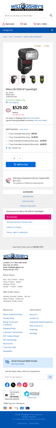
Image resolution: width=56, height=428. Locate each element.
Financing (34, 329)
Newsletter (7, 351)
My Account (8, 343)
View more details (33, 118)
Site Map (33, 333)
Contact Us (34, 318)
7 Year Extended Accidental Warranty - (27, 144)
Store (10, 37)
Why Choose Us (36, 326)
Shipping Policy (9, 328)
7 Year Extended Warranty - (23, 137)
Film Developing (9, 340)
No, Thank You (14, 148)
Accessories (18, 37)
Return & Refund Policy (12, 314)
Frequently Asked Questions (41, 322)
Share (37, 46)
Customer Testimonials (12, 332)
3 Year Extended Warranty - (22, 133)
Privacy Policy (8, 318)
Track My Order (9, 347)
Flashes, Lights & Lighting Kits (33, 37)
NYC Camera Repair (11, 336)
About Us (33, 314)
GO (50, 377)
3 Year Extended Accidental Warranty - (27, 141)
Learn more (23, 129)
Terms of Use (22, 423)
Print (46, 46)
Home (5, 37)
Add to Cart (21, 164)
